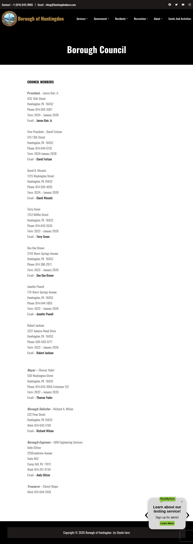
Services (81, 19)
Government (100, 19)
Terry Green (43, 236)
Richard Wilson (45, 430)
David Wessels (45, 198)
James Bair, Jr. (44, 120)
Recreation (140, 19)
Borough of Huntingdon (41, 18)
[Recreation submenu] (147, 18)
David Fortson (44, 159)
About (157, 19)
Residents (120, 19)
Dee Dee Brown (45, 275)
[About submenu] (162, 18)
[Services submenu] (87, 18)
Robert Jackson (45, 352)
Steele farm (123, 532)
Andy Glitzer (43, 475)
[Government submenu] (108, 18)
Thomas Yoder (44, 397)
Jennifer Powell (45, 314)
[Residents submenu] (127, 18)
